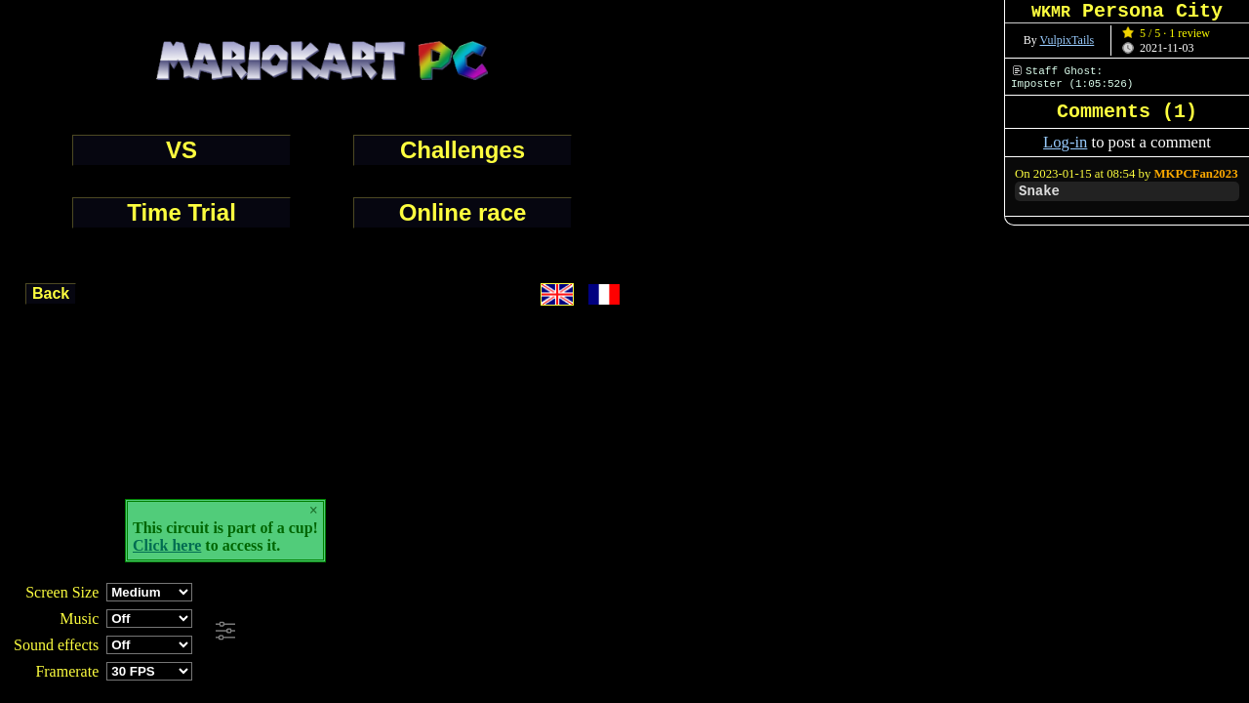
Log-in (1065, 142)
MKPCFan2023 (1196, 174)
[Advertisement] (530, 631)
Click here (167, 545)
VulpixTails (1067, 40)
